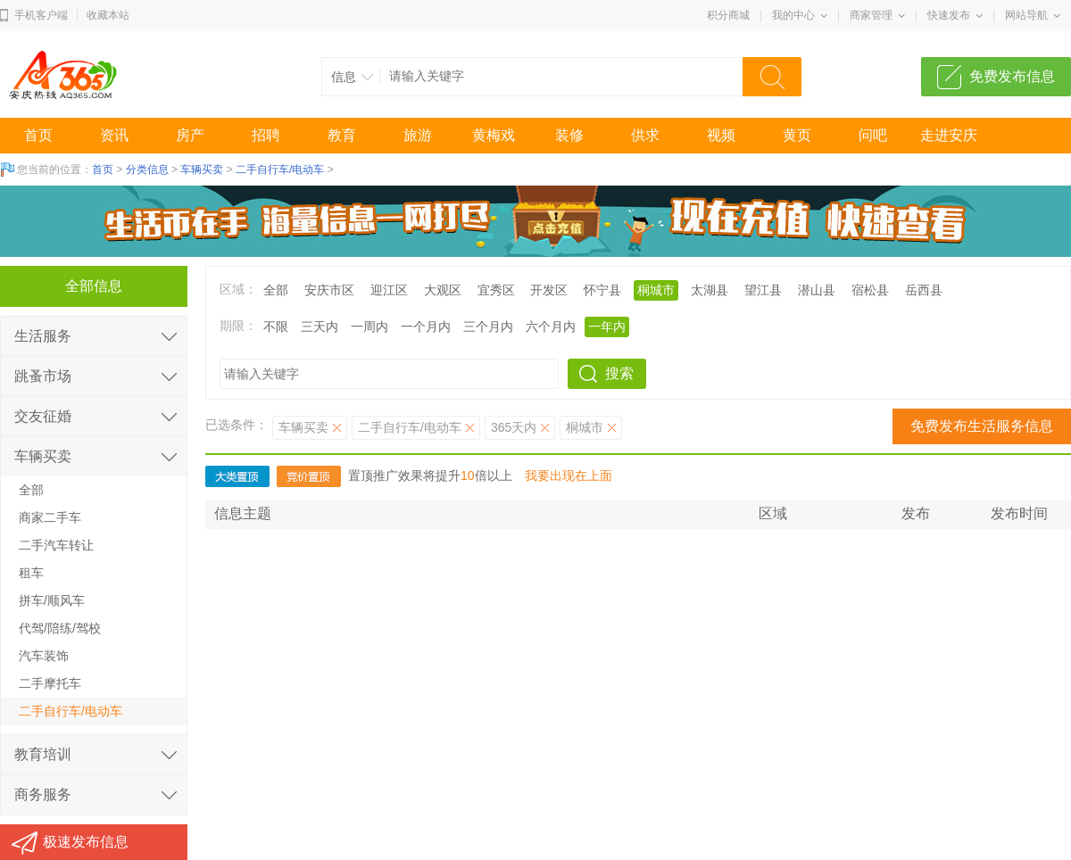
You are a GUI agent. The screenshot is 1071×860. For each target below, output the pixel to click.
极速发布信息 (86, 841)
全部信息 (93, 286)
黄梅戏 (493, 135)
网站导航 (1026, 15)
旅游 (417, 135)
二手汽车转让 (56, 545)
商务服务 (42, 794)
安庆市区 (329, 290)
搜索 (619, 373)
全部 (275, 290)
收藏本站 (108, 15)
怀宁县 (602, 290)
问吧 (873, 135)
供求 (645, 135)
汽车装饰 (44, 656)
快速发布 (948, 15)
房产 (190, 135)
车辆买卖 (201, 169)
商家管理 (871, 15)
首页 (38, 135)
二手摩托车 (50, 683)
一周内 (369, 326)
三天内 (319, 326)
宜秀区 (496, 290)
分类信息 (147, 169)
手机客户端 (41, 15)
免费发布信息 (1012, 76)
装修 (569, 135)
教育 (342, 135)
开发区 (549, 290)
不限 (275, 326)
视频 (721, 135)
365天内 (513, 427)
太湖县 (709, 290)
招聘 (266, 135)
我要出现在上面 (568, 475)
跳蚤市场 (42, 376)
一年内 (607, 326)
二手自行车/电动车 (280, 169)
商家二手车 (50, 517)
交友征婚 (42, 416)
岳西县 (923, 290)
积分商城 (728, 15)
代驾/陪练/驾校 (60, 628)
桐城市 (656, 290)
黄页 (797, 135)
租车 (31, 573)
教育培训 (42, 754)
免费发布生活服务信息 (981, 426)
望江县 (763, 290)
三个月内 (488, 326)
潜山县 (816, 290)
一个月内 (426, 326)
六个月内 (551, 326)
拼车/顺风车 (52, 600)
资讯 (114, 135)
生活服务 (42, 335)
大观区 (442, 290)
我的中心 (793, 15)
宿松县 (870, 290)
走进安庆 (948, 135)
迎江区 (389, 290)
